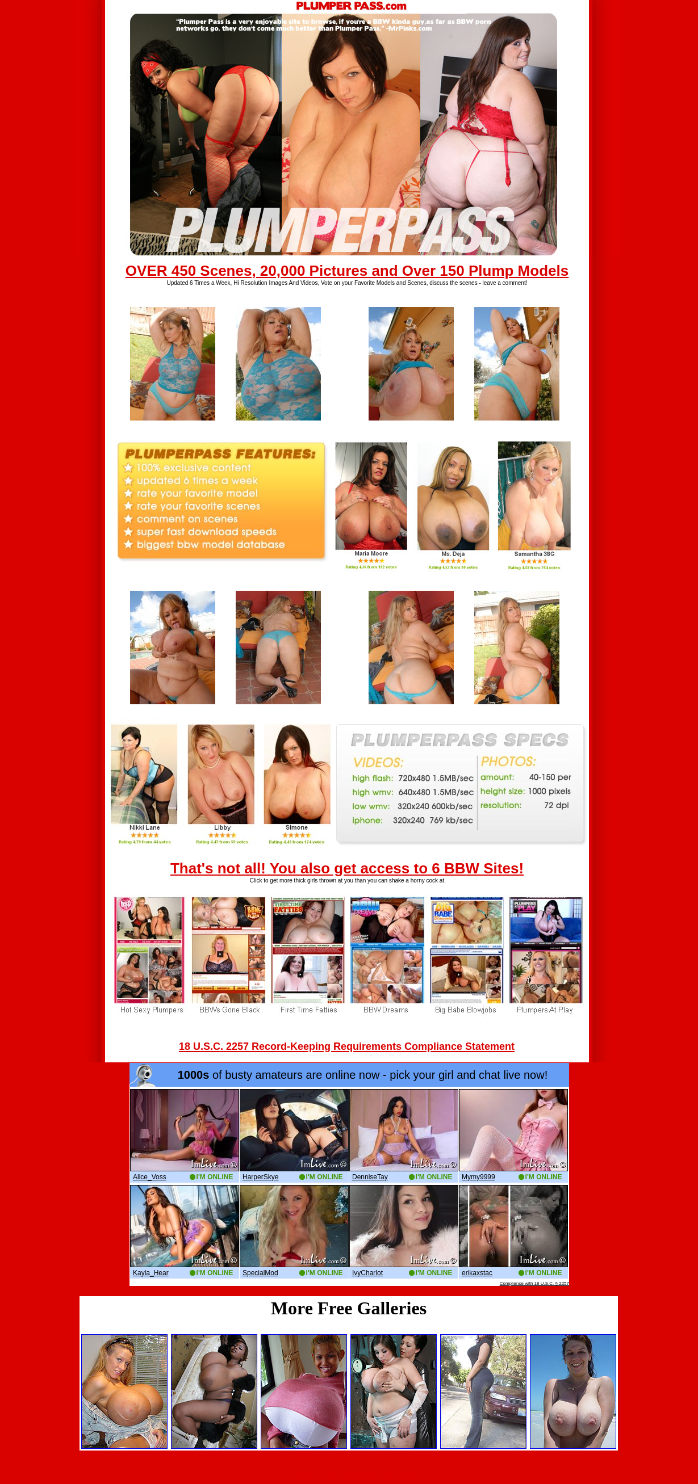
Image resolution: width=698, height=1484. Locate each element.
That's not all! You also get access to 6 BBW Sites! (347, 868)
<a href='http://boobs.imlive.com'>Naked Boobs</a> (349, 1174)
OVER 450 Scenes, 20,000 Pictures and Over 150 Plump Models (347, 270)
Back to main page (349, 1474)
